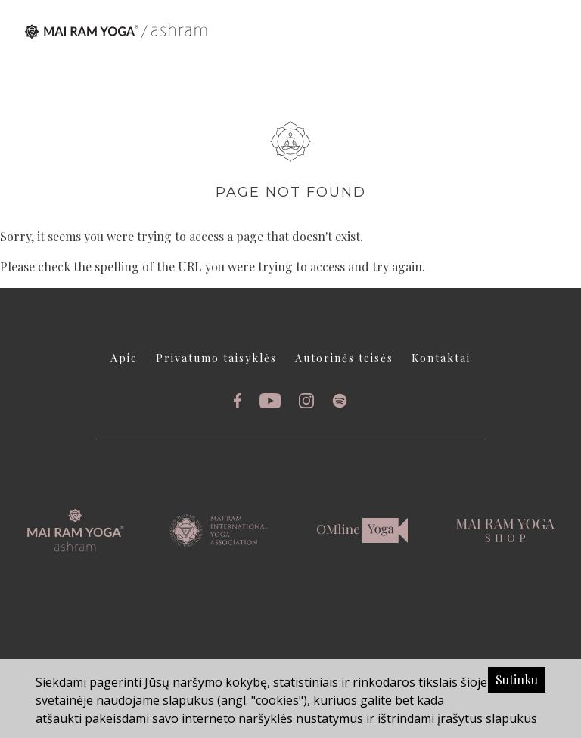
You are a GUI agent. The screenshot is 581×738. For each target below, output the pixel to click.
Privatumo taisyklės (216, 358)
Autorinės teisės (344, 358)
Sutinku (517, 679)
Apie (124, 358)
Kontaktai (441, 358)
